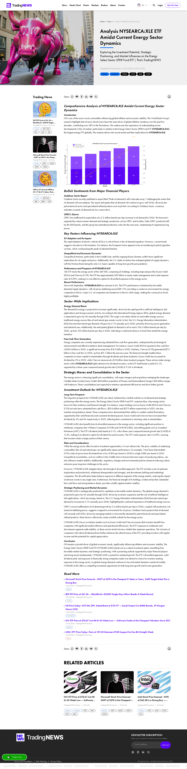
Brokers (104, 5)
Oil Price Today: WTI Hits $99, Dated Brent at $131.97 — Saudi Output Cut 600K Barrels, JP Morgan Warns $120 (115, 607)
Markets (95, 5)
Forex (68, 638)
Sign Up (165, 745)
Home (102, 21)
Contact (121, 5)
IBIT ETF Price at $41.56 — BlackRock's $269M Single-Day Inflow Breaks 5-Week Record (109, 594)
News (64, 5)
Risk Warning (41, 761)
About (113, 5)
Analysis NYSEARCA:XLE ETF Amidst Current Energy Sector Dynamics (127, 21)
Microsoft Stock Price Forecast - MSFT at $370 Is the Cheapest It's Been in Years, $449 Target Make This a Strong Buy (117, 581)
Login (160, 5)
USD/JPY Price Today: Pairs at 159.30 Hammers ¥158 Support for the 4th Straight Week (109, 631)
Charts (86, 5)
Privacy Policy (55, 761)
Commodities (71, 616)
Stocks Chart (75, 5)
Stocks (104, 74)
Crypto (69, 601)
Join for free (172, 5)
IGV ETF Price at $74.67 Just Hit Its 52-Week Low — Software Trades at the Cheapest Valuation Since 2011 (117, 620)
